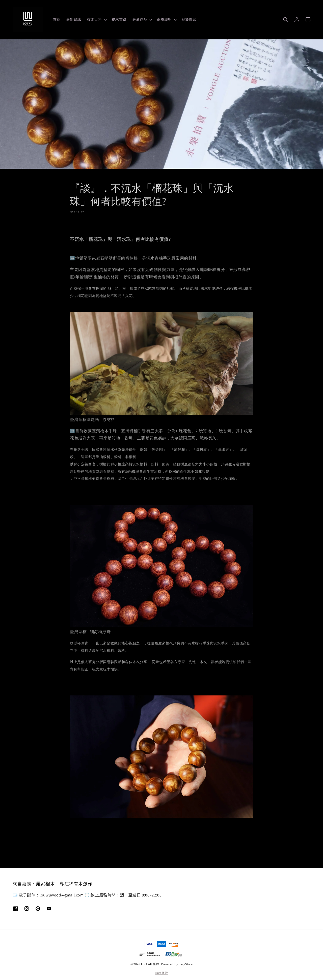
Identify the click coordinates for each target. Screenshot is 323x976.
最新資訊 (73, 19)
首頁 (56, 19)
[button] (285, 19)
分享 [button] (77, 224)
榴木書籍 (119, 19)
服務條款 (161, 973)
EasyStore (186, 964)
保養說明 (164, 19)
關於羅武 (189, 19)
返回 (161, 838)
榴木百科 (94, 19)
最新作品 (139, 19)
